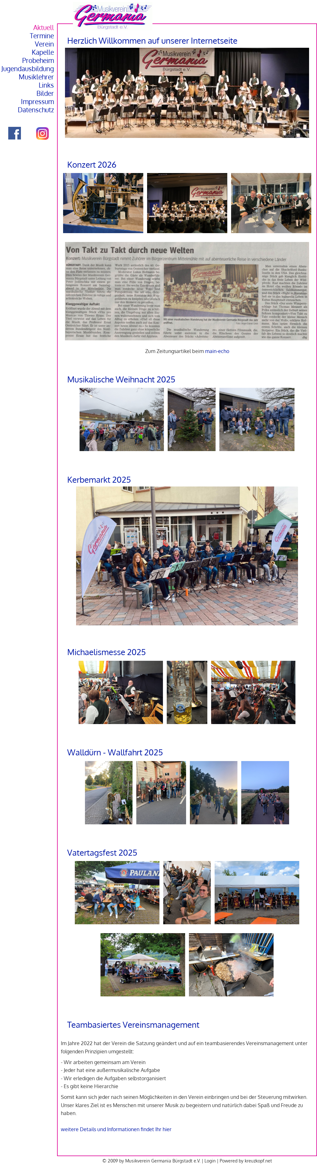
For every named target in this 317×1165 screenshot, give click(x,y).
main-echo (217, 351)
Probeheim (38, 60)
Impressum (37, 101)
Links (46, 85)
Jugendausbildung (27, 69)
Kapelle (43, 52)
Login (210, 1160)
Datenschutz (36, 110)
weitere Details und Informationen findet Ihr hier (116, 1129)
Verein (44, 44)
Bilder (45, 93)
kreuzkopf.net (258, 1160)
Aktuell (43, 27)
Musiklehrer (36, 77)
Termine (42, 36)
